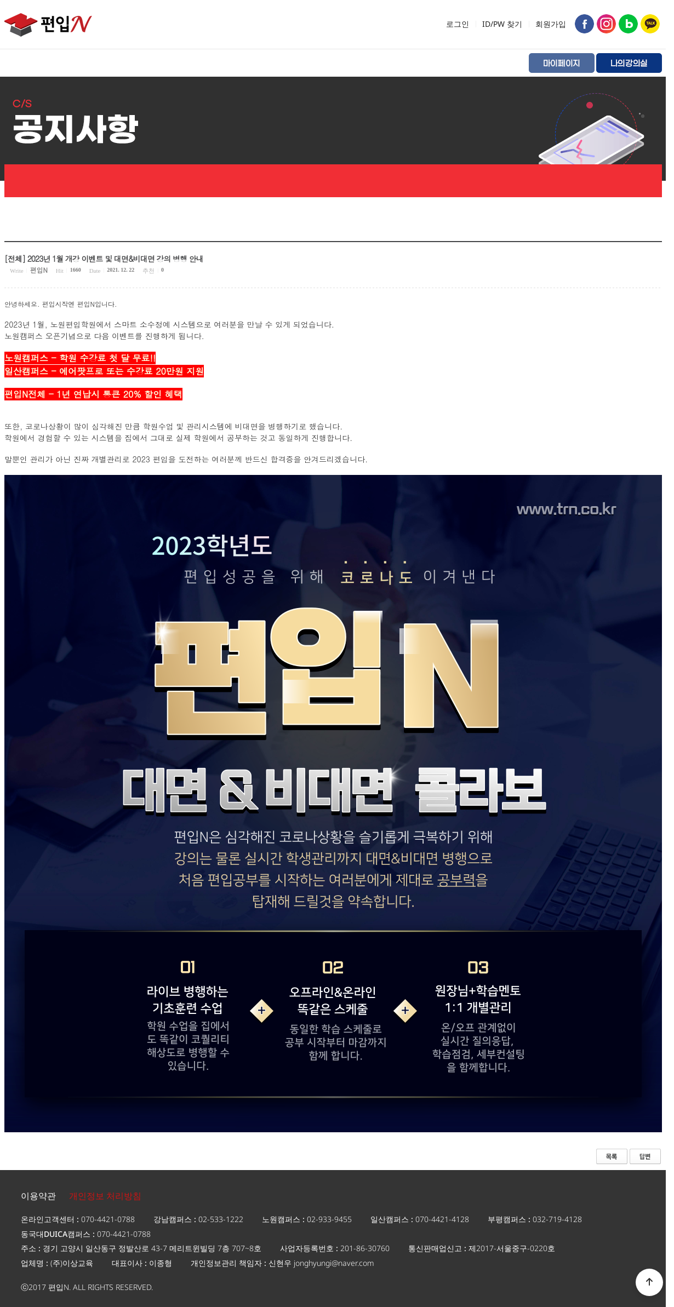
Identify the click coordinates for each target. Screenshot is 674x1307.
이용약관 (38, 1196)
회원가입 (550, 24)
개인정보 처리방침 (105, 1196)
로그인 (457, 24)
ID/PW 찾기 (502, 24)
